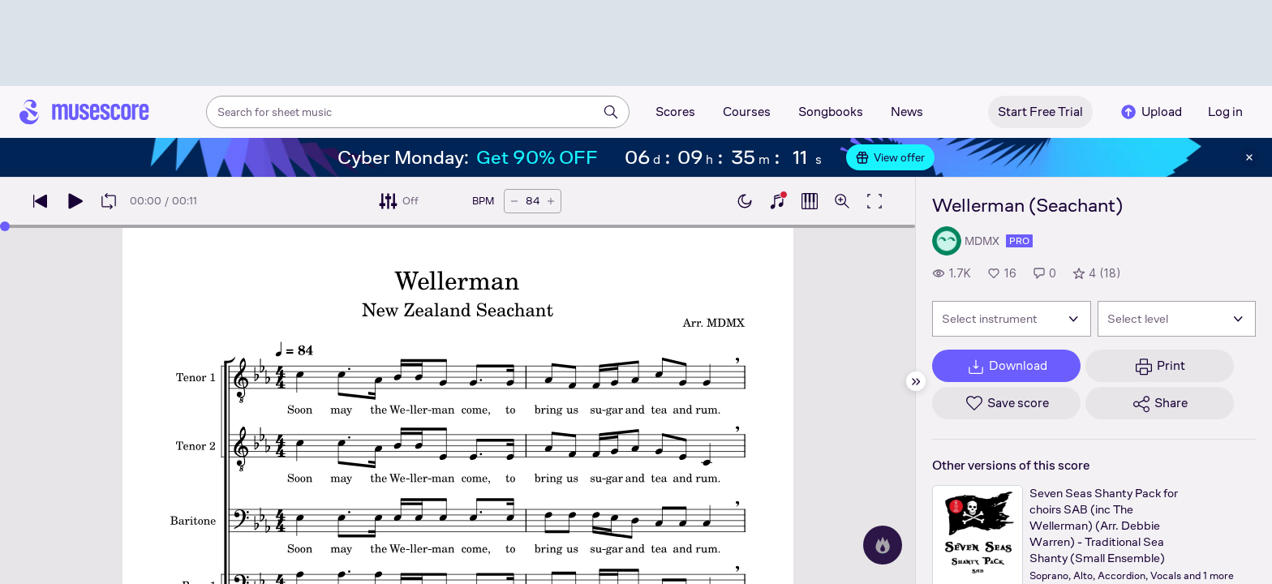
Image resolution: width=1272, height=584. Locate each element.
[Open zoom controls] (842, 201)
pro (1019, 241)
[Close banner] (1249, 157)
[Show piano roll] (809, 201)
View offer (890, 157)
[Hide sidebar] (916, 381)
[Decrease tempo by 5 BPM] (514, 201)
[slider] (5, 226)
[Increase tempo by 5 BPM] (551, 201)
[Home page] (84, 112)
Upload (1150, 112)
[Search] (611, 112)
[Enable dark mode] (744, 201)
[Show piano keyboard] (777, 201)
